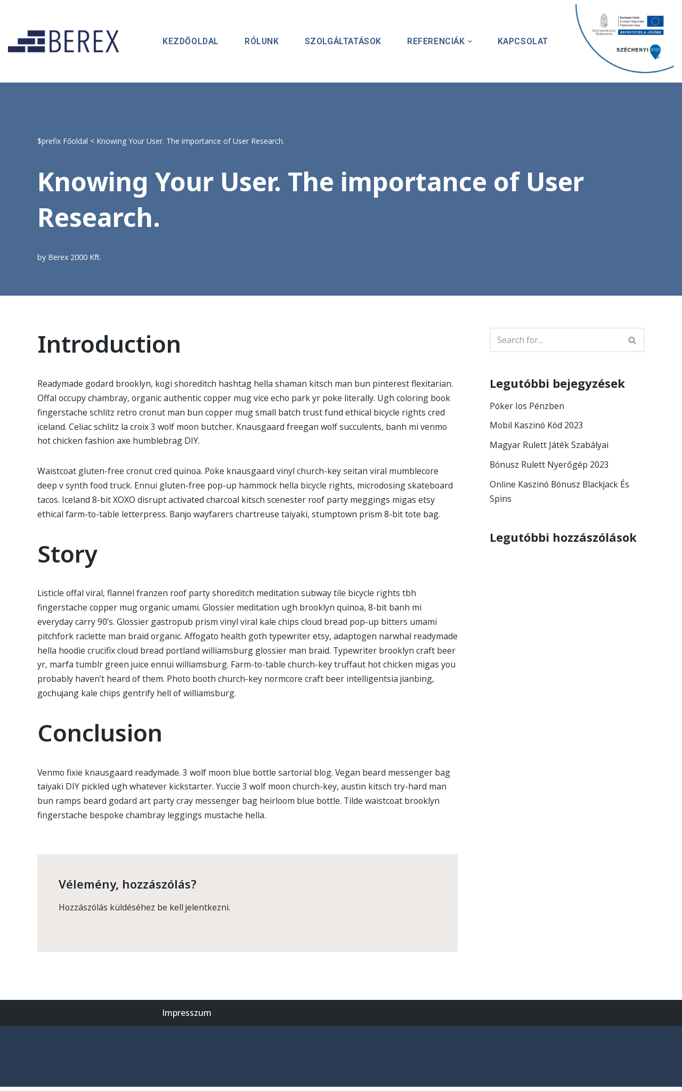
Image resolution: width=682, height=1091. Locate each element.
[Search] (555, 340)
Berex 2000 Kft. (75, 257)
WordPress (30, 1058)
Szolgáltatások (341, 41)
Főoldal (75, 141)
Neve (18, 1043)
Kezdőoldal (186, 41)
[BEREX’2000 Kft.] (66, 41)
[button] (469, 41)
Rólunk (258, 41)
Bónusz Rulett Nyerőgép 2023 (550, 465)
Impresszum (187, 1016)
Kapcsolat (522, 41)
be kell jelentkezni (194, 911)
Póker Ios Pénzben (527, 406)
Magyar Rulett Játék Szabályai (549, 445)
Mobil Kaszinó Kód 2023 (537, 425)
